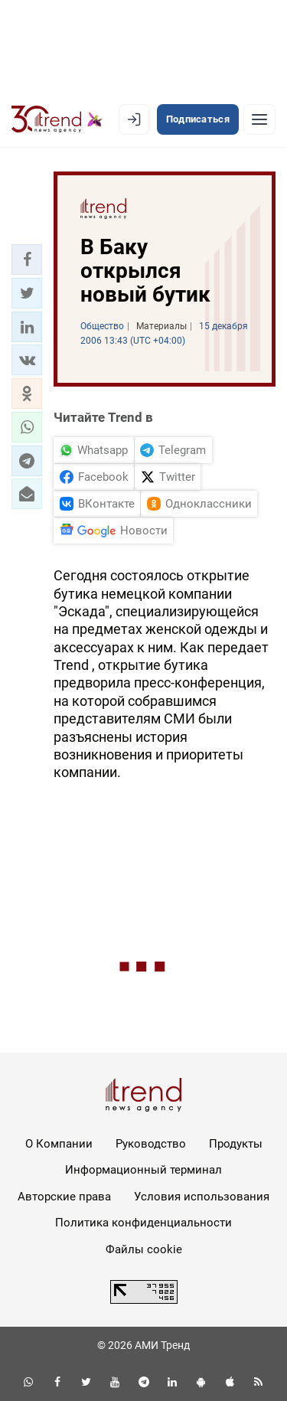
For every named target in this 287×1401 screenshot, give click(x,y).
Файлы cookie (144, 1249)
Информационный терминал (143, 1170)
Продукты (236, 1144)
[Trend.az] (57, 119)
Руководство (151, 1144)
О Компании (59, 1144)
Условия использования (201, 1196)
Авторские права (64, 1196)
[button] (27, 259)
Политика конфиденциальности (143, 1223)
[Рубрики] (259, 119)
